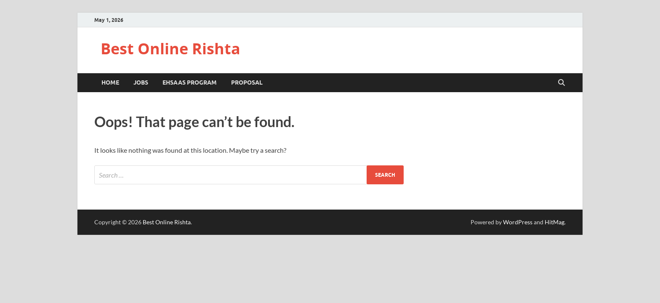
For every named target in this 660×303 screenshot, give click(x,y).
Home (110, 82)
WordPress (517, 222)
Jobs (140, 82)
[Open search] (561, 83)
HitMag (554, 222)
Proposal (247, 82)
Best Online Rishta (170, 48)
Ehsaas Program (189, 82)
